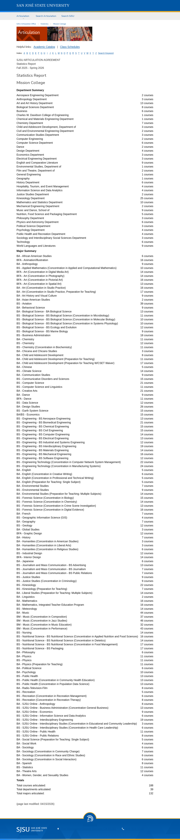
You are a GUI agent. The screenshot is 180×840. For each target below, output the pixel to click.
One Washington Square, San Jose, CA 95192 (88, 829)
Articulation (23, 16)
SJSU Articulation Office (26, 24)
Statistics (44, 24)
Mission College (59, 24)
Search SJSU (67, 16)
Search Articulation (46, 16)
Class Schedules (70, 46)
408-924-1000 (134, 829)
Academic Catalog (44, 46)
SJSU (43, 5)
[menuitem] (23, 16)
